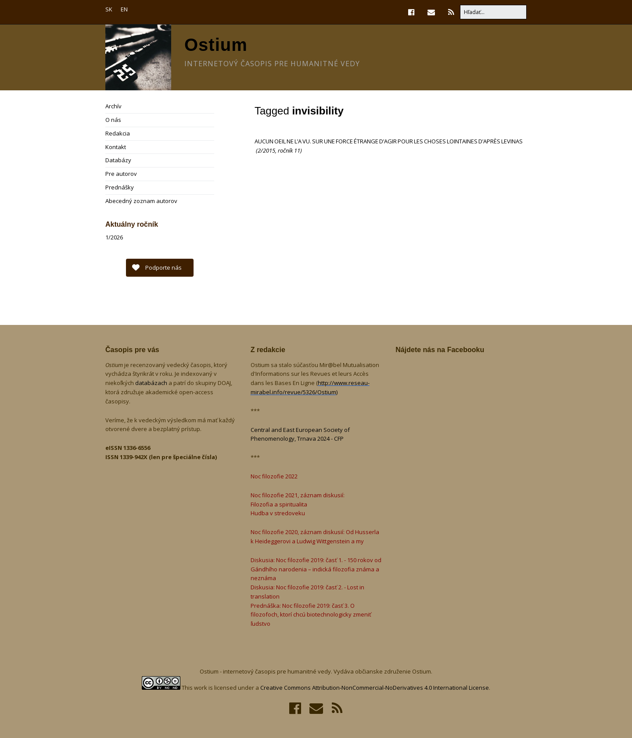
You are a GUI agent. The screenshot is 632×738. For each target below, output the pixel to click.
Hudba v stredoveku (278, 513)
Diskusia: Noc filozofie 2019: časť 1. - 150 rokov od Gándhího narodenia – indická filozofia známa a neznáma (316, 569)
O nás (113, 120)
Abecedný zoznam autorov (141, 201)
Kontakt (115, 147)
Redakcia (117, 133)
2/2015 (266, 150)
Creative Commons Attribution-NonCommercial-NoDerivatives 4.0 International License (374, 688)
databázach (152, 383)
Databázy (118, 160)
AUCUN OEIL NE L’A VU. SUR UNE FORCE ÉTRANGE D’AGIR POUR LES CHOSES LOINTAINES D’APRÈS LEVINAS (389, 141)
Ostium (216, 44)
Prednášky (119, 187)
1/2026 (114, 237)
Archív (113, 106)
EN (124, 9)
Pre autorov (121, 174)
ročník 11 (289, 150)
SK (108, 9)
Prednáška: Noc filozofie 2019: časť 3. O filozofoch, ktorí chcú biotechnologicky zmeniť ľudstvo (311, 615)
